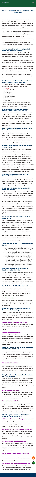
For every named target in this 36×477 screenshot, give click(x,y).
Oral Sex (7, 88)
